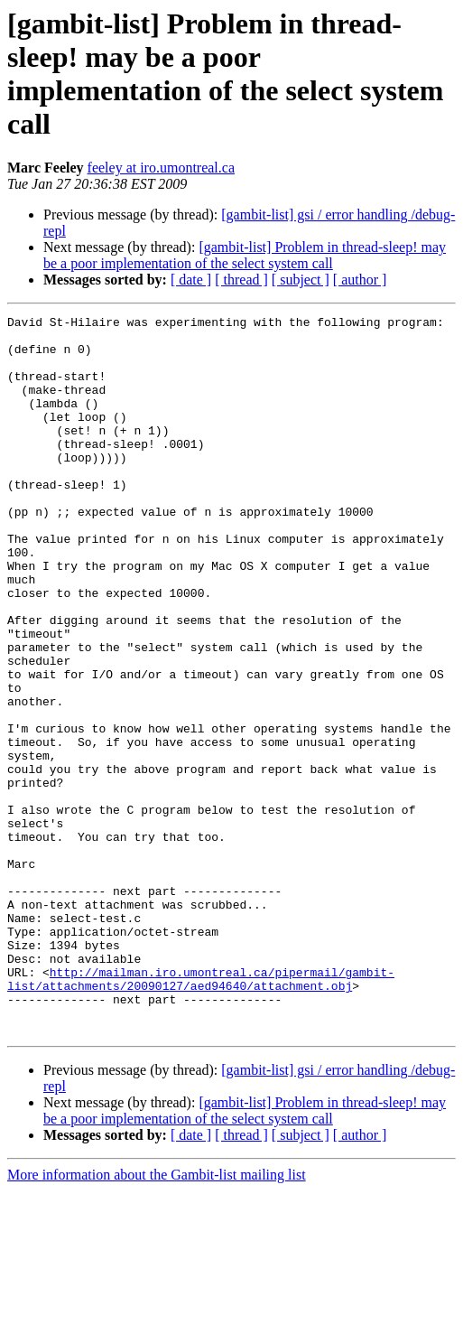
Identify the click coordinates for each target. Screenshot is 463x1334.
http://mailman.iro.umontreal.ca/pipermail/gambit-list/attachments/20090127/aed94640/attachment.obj (200, 1112)
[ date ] (191, 279)
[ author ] (360, 279)
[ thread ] (241, 279)
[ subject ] (300, 279)
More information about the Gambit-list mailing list (156, 1318)
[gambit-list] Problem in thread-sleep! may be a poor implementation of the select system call (244, 255)
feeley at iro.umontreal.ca (161, 167)
